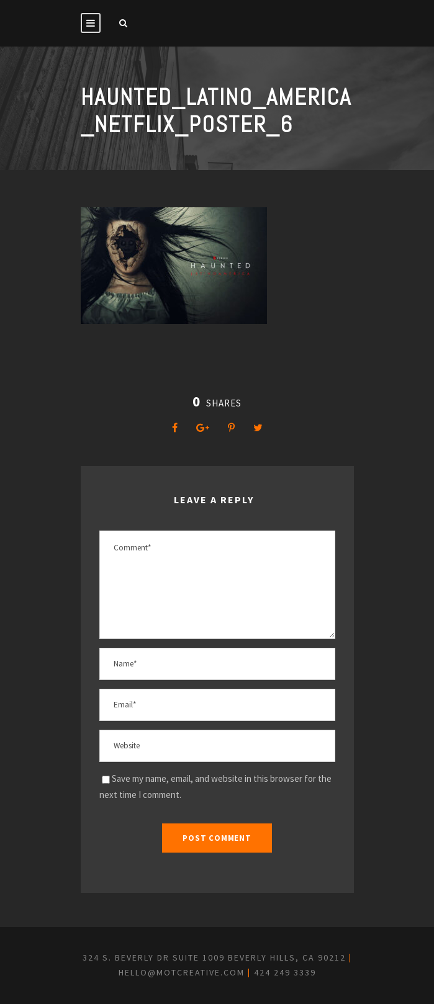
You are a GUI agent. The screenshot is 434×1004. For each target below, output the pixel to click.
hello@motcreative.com (182, 972)
